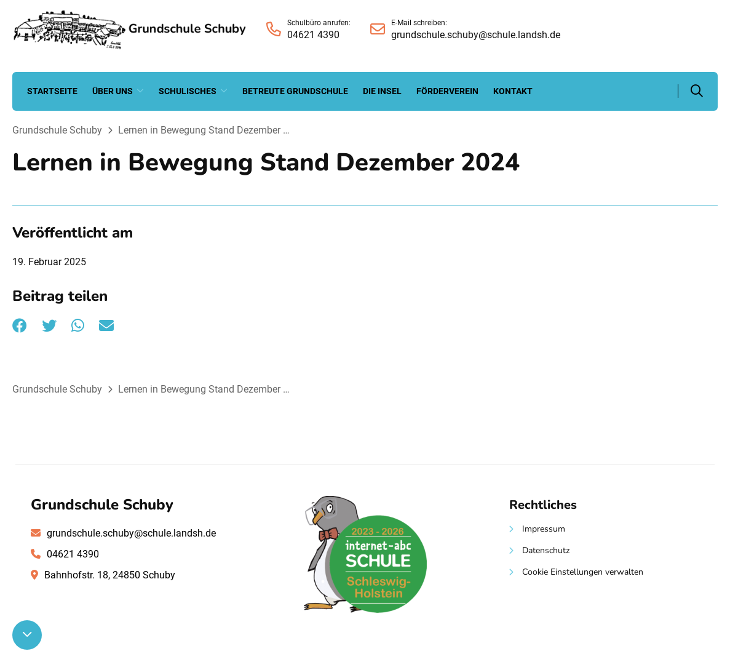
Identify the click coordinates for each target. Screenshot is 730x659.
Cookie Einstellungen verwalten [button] (582, 572)
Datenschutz (545, 550)
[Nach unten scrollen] (27, 635)
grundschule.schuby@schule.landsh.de (131, 533)
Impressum (543, 529)
